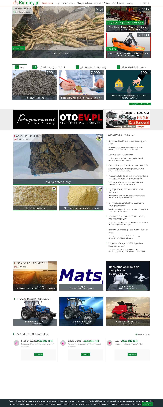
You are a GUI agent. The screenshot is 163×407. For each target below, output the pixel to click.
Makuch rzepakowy (58, 182)
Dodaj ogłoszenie (22, 12)
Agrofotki (98, 3)
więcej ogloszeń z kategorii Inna (140, 104)
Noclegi (130, 3)
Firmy (57, 3)
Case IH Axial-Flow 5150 (127, 321)
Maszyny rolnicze (84, 3)
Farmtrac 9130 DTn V (81, 321)
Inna (19, 67)
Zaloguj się (145, 3)
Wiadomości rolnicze (121, 134)
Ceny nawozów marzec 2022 (121, 154)
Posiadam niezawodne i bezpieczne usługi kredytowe (37, 345)
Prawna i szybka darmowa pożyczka (128, 344)
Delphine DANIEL (37, 341)
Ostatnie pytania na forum (32, 334)
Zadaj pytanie (142, 334)
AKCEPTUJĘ (147, 404)
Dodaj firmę (20, 266)
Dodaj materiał (22, 139)
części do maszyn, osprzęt (48, 67)
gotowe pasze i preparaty (91, 67)
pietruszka (18, 48)
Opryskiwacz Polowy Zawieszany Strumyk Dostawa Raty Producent (129, 28)
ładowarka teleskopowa (131, 67)
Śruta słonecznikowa (34, 97)
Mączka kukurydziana (35, 208)
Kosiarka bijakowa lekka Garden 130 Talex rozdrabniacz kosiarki (128, 54)
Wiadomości (109, 3)
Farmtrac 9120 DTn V (35, 321)
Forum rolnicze (68, 3)
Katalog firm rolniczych (31, 263)
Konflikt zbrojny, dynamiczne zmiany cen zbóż (128, 165)
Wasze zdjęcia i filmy (28, 135)
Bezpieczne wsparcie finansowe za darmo (81, 97)
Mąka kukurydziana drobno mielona (81, 208)
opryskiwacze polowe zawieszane (125, 22)
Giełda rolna (47, 3)
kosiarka (111, 48)
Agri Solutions (128, 286)
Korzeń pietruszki (58, 53)
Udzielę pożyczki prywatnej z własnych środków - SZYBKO (128, 96)
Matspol (81, 286)
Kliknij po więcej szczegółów (130, 404)
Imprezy (121, 3)
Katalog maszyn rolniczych (33, 298)
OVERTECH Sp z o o (35, 286)
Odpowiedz (38, 354)
